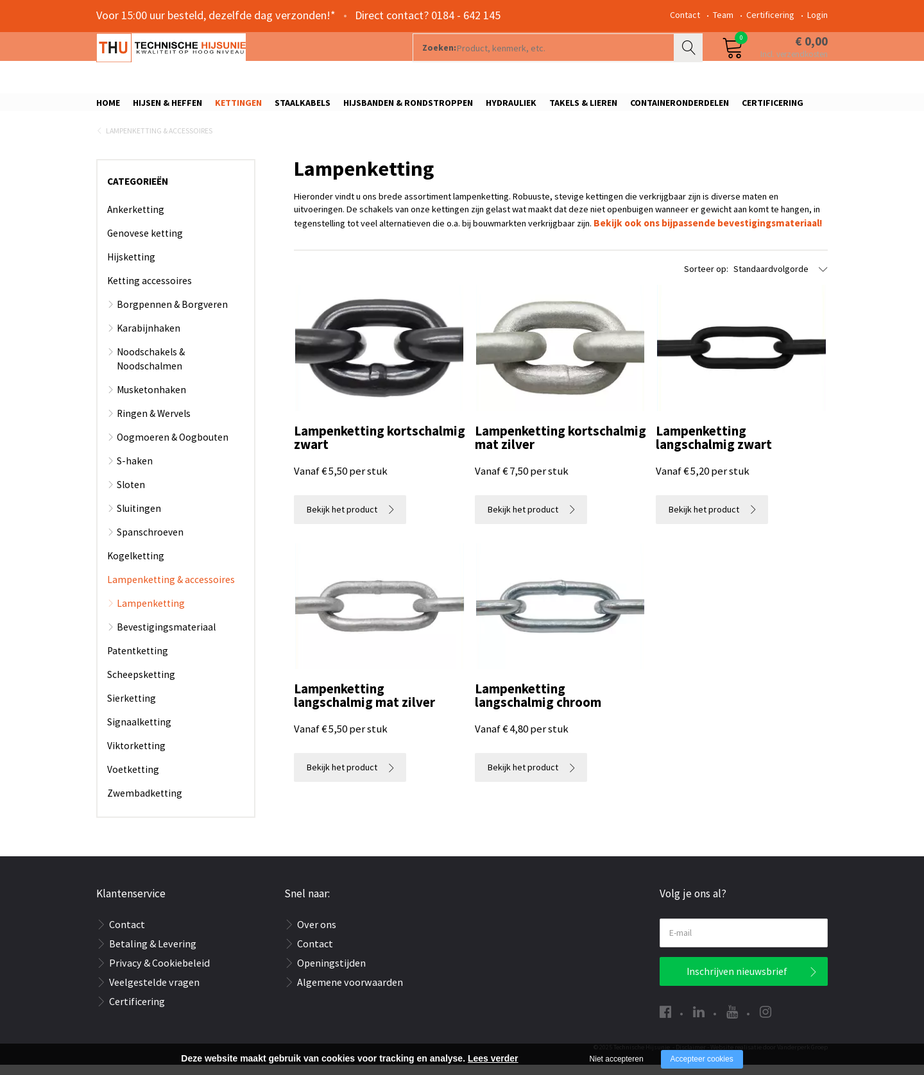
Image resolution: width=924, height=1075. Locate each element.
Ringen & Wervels (154, 424)
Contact (685, 15)
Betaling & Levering (152, 954)
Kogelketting (135, 566)
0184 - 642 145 (466, 15)
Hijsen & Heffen (167, 107)
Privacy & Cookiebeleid (159, 973)
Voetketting (133, 780)
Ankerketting (135, 220)
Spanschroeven (150, 542)
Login (817, 15)
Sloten (131, 495)
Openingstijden (331, 973)
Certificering (770, 15)
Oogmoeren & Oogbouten (172, 447)
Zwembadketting (144, 803)
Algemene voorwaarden (350, 992)
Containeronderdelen (679, 107)
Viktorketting (136, 756)
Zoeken (690, 61)
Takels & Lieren (583, 107)
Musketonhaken (151, 400)
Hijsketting (131, 267)
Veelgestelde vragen (154, 992)
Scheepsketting (141, 685)
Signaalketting (139, 732)
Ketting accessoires (149, 291)
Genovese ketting (145, 243)
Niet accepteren (617, 1058)
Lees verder (493, 1058)
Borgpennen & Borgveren (172, 315)
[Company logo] (234, 61)
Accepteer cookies (702, 1058)
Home (108, 107)
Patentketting (137, 661)
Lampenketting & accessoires (159, 141)
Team (723, 15)
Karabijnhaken (148, 338)
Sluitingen (139, 518)
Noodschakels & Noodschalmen (151, 369)
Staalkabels (302, 107)
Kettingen (238, 107)
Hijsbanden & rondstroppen (408, 107)
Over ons (316, 934)
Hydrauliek (511, 107)
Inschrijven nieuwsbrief (737, 982)
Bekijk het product (342, 535)
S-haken (135, 471)
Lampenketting (151, 613)
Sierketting (131, 708)
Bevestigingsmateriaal (166, 637)
